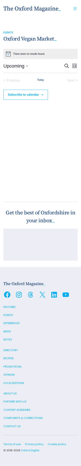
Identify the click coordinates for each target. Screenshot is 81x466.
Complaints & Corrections (23, 418)
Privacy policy (34, 444)
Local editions (13, 383)
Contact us (12, 426)
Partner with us (15, 402)
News (7, 331)
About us (10, 393)
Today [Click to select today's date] (40, 79)
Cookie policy (57, 444)
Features (9, 307)
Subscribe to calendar (23, 94)
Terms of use (12, 444)
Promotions (12, 367)
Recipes (8, 358)
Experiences (11, 323)
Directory (10, 350)
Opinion (9, 375)
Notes (7, 340)
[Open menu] (75, 8)
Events (8, 32)
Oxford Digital (30, 450)
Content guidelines (17, 410)
